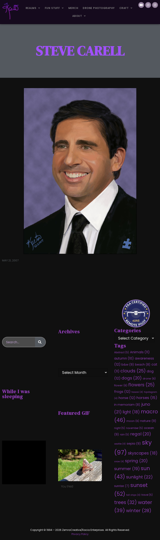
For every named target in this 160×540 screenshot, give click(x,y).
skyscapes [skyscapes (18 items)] (143, 453)
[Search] (40, 342)
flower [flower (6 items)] (120, 385)
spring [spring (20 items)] (136, 461)
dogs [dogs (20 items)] (131, 378)
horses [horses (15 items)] (146, 397)
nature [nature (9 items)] (148, 421)
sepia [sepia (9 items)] (134, 443)
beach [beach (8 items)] (142, 364)
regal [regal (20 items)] (140, 434)
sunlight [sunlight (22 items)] (139, 477)
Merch (73, 8)
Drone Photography (99, 8)
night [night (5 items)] (119, 428)
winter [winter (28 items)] (138, 510)
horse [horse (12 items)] (127, 397)
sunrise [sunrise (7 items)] (121, 486)
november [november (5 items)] (134, 428)
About (79, 16)
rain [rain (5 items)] (124, 434)
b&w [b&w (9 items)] (127, 364)
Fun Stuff (54, 8)
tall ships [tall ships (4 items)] (133, 495)
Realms (33, 8)
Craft (125, 8)
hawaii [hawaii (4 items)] (137, 392)
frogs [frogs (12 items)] (122, 391)
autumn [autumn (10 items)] (124, 358)
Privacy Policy (80, 534)
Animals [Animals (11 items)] (140, 352)
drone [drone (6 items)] (149, 378)
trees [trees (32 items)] (125, 502)
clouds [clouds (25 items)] (133, 371)
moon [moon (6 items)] (132, 421)
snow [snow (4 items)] (119, 461)
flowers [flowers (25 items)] (141, 385)
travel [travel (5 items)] (147, 495)
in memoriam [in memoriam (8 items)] (127, 405)
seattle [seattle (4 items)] (120, 443)
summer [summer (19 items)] (127, 469)
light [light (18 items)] (131, 412)
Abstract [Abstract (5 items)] (121, 352)
